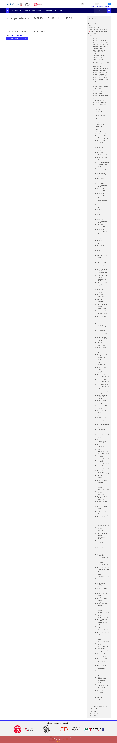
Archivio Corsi (95, 37)
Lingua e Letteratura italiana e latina (101, 123)
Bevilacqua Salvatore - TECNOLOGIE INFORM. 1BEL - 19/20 (26, 32)
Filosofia (98, 117)
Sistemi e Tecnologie (101, 133)
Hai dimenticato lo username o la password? (100, 6)
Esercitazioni (96, 64)
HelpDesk (50, 10)
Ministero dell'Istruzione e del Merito (35, 10)
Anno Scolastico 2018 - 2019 (100, 68)
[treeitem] (99, 368)
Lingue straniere (100, 126)
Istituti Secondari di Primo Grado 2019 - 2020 (101, 99)
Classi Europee (98, 93)
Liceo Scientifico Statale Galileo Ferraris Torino (101, 105)
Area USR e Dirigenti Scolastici (101, 63)
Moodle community (17, 10)
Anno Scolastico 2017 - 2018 (100, 39)
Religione (98, 130)
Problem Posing (97, 53)
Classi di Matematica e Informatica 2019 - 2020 (101, 90)
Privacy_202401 (58, 739)
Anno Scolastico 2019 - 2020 (100, 70)
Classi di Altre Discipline (101, 72)
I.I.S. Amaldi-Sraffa (100, 108)
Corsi (91, 35)
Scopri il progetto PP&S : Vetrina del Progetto (99, 51)
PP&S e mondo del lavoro (99, 55)
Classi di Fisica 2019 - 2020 (102, 77)
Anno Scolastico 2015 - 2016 (100, 42)
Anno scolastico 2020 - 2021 (100, 706)
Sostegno (98, 704)
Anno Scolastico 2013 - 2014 (100, 46)
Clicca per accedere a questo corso (17, 38)
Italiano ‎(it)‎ (59, 10)
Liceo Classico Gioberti (100, 102)
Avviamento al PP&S (98, 57)
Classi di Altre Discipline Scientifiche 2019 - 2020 (101, 74)
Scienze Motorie (100, 132)
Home (90, 22)
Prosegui (58, 741)
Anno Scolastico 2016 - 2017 (100, 41)
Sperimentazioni (97, 66)
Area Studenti (95, 715)
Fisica (97, 119)
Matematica (99, 128)
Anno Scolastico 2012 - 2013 (100, 48)
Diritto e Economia (100, 115)
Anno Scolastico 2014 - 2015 (100, 44)
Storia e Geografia (100, 702)
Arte (97, 113)
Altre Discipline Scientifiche (100, 110)
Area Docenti (95, 713)
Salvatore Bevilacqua (16, 35)
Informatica (99, 120)
